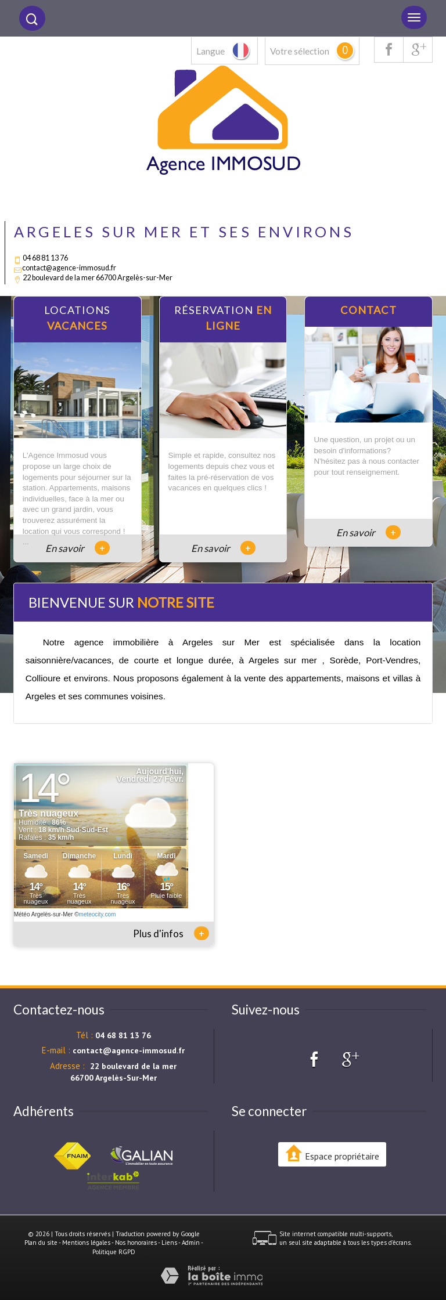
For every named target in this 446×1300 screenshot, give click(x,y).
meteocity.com (97, 914)
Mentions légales (86, 1242)
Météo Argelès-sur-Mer (43, 914)
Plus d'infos (171, 933)
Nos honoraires (136, 1242)
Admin (191, 1242)
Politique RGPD (113, 1252)
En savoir (77, 548)
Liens (169, 1242)
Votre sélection (299, 51)
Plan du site (40, 1242)
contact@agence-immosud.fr (69, 267)
